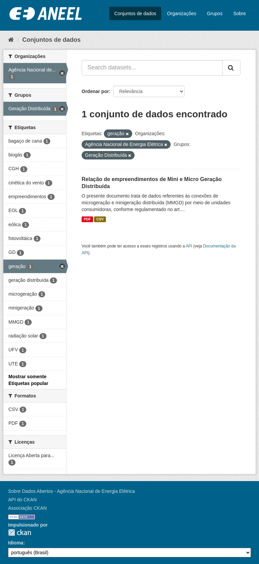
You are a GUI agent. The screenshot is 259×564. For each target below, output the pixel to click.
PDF (87, 219)
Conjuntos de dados (135, 13)
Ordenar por (95, 91)
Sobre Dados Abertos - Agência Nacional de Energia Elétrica (71, 491)
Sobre (239, 13)
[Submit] (231, 68)
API (189, 246)
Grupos (215, 13)
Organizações (181, 13)
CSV (100, 219)
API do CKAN (22, 499)
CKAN (19, 532)
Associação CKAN (27, 508)
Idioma (15, 542)
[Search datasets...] (152, 68)
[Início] (11, 39)
